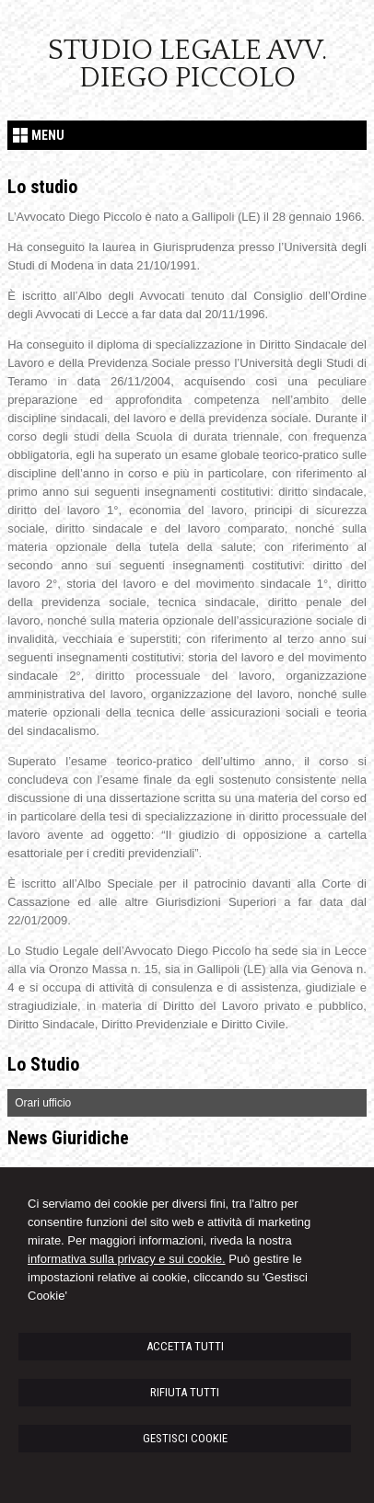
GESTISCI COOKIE (185, 1438)
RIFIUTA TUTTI (184, 1392)
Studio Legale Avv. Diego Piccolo (187, 64)
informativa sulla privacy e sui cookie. (127, 1259)
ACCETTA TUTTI (185, 1346)
